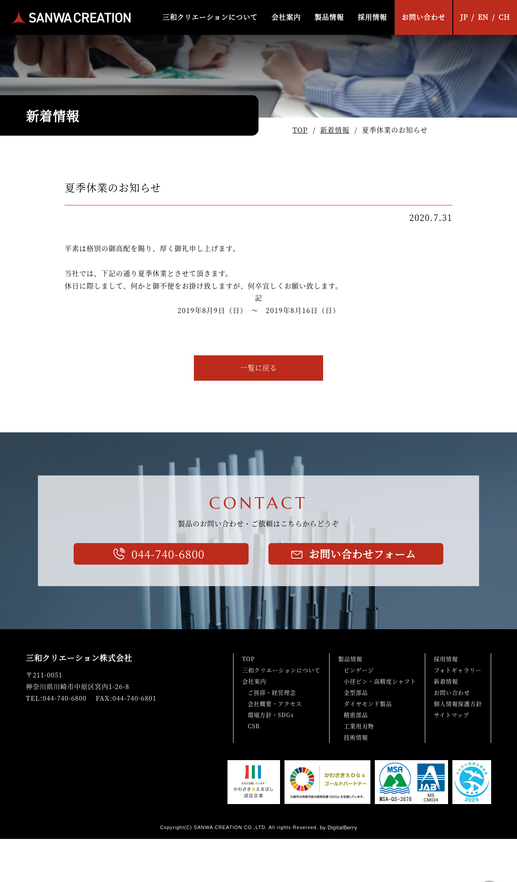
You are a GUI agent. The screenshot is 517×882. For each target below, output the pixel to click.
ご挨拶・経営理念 (272, 692)
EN (483, 17)
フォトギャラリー (458, 670)
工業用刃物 (359, 726)
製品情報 (329, 17)
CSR (254, 726)
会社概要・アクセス (275, 703)
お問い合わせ (423, 17)
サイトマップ (451, 715)
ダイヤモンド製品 (368, 703)
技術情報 (356, 737)
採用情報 (372, 17)
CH (504, 17)
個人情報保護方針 (458, 703)
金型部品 (356, 692)
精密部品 (356, 715)
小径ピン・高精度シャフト (380, 681)
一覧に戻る (258, 368)
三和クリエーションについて (210, 17)
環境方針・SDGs (271, 715)
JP (464, 17)
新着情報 (334, 130)
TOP (300, 130)
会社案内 (286, 17)
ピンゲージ (359, 670)
